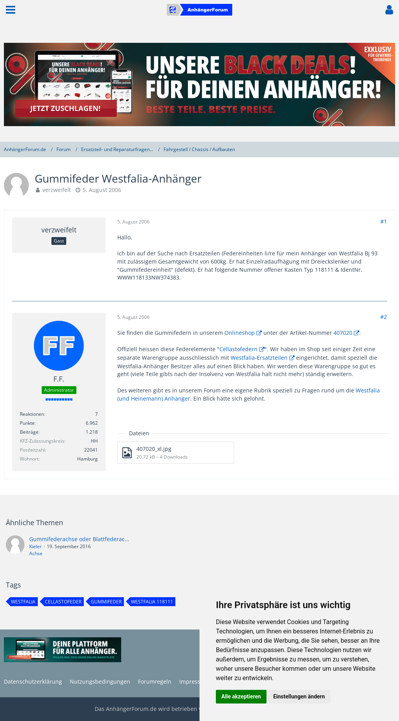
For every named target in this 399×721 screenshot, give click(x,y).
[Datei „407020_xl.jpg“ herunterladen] (175, 452)
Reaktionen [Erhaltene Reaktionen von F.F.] (32, 414)
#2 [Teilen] (383, 316)
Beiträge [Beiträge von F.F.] (29, 432)
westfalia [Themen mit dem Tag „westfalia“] (23, 601)
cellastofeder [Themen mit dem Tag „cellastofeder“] (63, 601)
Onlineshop (239, 332)
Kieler (35, 546)
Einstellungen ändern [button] (299, 696)
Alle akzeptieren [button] (241, 696)
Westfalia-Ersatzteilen (259, 357)
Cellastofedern (238, 349)
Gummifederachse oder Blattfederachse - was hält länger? (105, 539)
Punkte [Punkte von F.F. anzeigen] (27, 423)
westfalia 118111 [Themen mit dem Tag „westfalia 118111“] (152, 601)
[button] (10, 10)
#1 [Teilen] (383, 221)
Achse (35, 553)
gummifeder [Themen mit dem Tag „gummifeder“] (106, 601)
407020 (343, 332)
